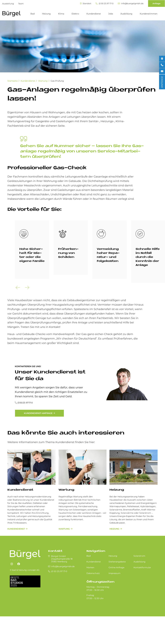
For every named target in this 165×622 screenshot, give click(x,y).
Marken (90, 567)
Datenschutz (93, 573)
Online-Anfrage (116, 567)
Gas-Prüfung (57, 81)
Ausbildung (126, 13)
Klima (61, 13)
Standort (85, 3)
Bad (32, 13)
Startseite (12, 81)
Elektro (75, 13)
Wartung (43, 81)
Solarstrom (139, 556)
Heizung (46, 13)
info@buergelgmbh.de (130, 3)
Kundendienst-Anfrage (38, 413)
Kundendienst (93, 13)
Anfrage (156, 3)
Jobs (110, 13)
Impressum (114, 573)
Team (21, 3)
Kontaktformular (142, 567)
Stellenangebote (117, 561)
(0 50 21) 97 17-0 (104, 3)
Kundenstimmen (148, 13)
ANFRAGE (162, 82)
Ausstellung (8, 3)
